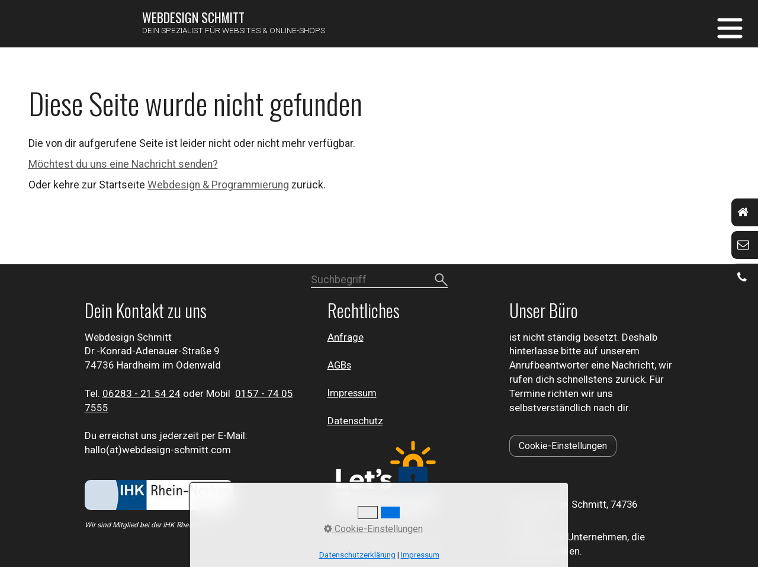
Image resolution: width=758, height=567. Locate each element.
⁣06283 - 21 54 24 (141, 393)
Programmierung (250, 185)
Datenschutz (355, 421)
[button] (562, 446)
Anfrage (345, 337)
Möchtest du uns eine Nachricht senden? (123, 164)
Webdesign (175, 185)
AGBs (339, 365)
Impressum (352, 393)
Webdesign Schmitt (193, 17)
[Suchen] (441, 280)
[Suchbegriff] (379, 281)
